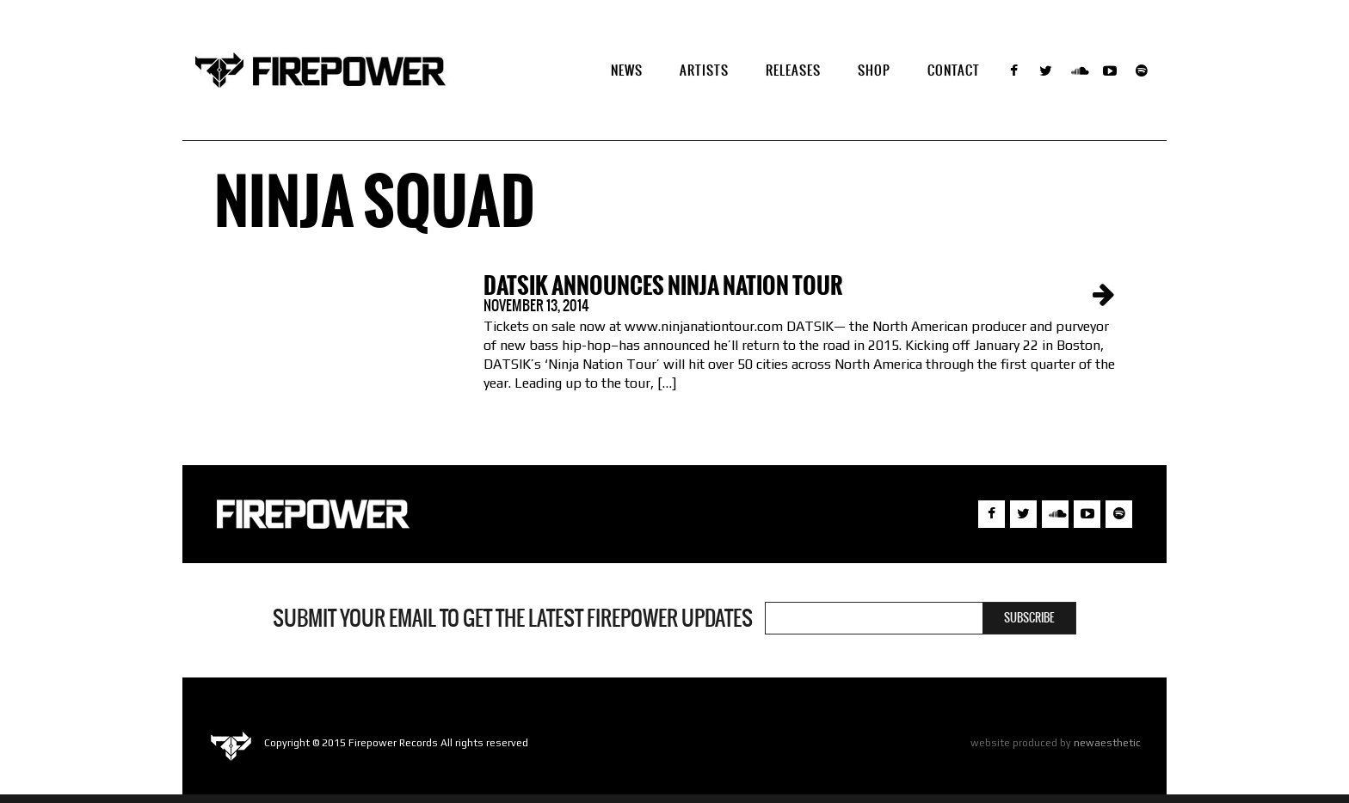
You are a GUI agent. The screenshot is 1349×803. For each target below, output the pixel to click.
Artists (704, 70)
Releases (793, 70)
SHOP (874, 70)
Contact (953, 70)
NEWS (627, 70)
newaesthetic (1107, 743)
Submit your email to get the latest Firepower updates (513, 618)
